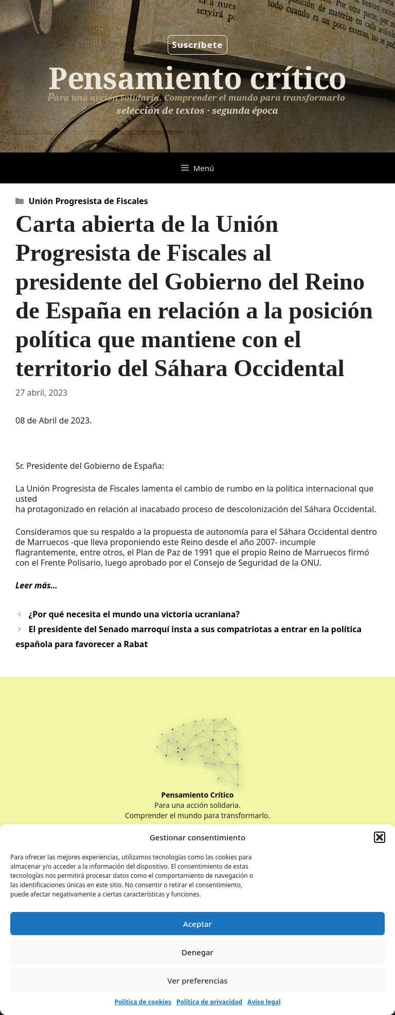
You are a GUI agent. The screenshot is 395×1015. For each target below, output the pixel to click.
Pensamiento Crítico (197, 795)
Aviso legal (263, 1001)
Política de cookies (142, 1001)
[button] (379, 837)
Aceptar (197, 924)
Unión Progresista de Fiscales (88, 201)
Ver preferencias (197, 980)
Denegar (197, 952)
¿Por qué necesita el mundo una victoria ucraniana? (134, 614)
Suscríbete (197, 44)
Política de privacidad (209, 1001)
